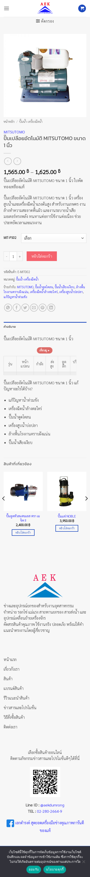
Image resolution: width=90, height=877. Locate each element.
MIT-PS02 (10, 237)
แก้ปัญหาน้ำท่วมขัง (15, 297)
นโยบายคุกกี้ (55, 869)
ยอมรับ (34, 869)
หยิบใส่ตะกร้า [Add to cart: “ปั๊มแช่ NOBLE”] (67, 528)
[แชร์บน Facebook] (17, 308)
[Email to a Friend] (34, 308)
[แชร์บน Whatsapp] (8, 308)
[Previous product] (17, 161)
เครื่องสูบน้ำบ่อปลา (71, 292)
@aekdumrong (52, 804)
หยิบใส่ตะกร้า (41, 256)
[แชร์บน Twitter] (25, 308)
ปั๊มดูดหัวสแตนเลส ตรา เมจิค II (23, 518)
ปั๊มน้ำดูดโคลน (44, 287)
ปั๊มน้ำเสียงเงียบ (64, 287)
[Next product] (8, 161)
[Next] (86, 508)
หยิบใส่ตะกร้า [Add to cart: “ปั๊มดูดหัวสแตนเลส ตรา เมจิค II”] (23, 532)
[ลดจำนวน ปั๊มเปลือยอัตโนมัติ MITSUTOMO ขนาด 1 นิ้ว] (6, 256)
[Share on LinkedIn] (51, 308)
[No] (83, 863)
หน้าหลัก (9, 121)
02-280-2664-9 (49, 811)
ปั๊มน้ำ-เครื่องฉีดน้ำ (30, 121)
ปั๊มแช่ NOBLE (67, 516)
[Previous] (4, 508)
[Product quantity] (13, 256)
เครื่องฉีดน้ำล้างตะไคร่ (44, 292)
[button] (6, 8)
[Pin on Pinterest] (43, 308)
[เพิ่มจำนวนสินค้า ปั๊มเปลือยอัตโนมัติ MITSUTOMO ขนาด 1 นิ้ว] (20, 256)
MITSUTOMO (14, 131)
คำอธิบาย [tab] (10, 326)
